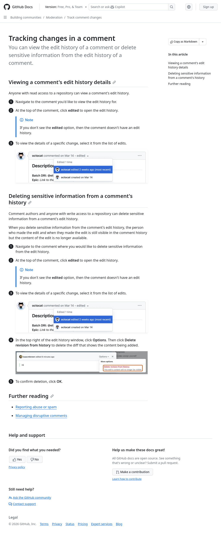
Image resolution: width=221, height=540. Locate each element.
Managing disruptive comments (41, 415)
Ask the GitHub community (30, 498)
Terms (44, 524)
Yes (17, 459)
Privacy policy (17, 467)
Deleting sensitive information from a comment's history (71, 199)
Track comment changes (84, 17)
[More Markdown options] (202, 41)
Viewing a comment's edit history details (62, 82)
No (34, 459)
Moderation (54, 17)
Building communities (25, 17)
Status (70, 524)
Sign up (208, 7)
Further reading (31, 395)
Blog (119, 524)
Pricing (83, 524)
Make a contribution (132, 472)
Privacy (57, 524)
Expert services (101, 524)
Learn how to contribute (127, 479)
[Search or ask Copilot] (132, 6)
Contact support (22, 504)
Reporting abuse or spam (36, 407)
